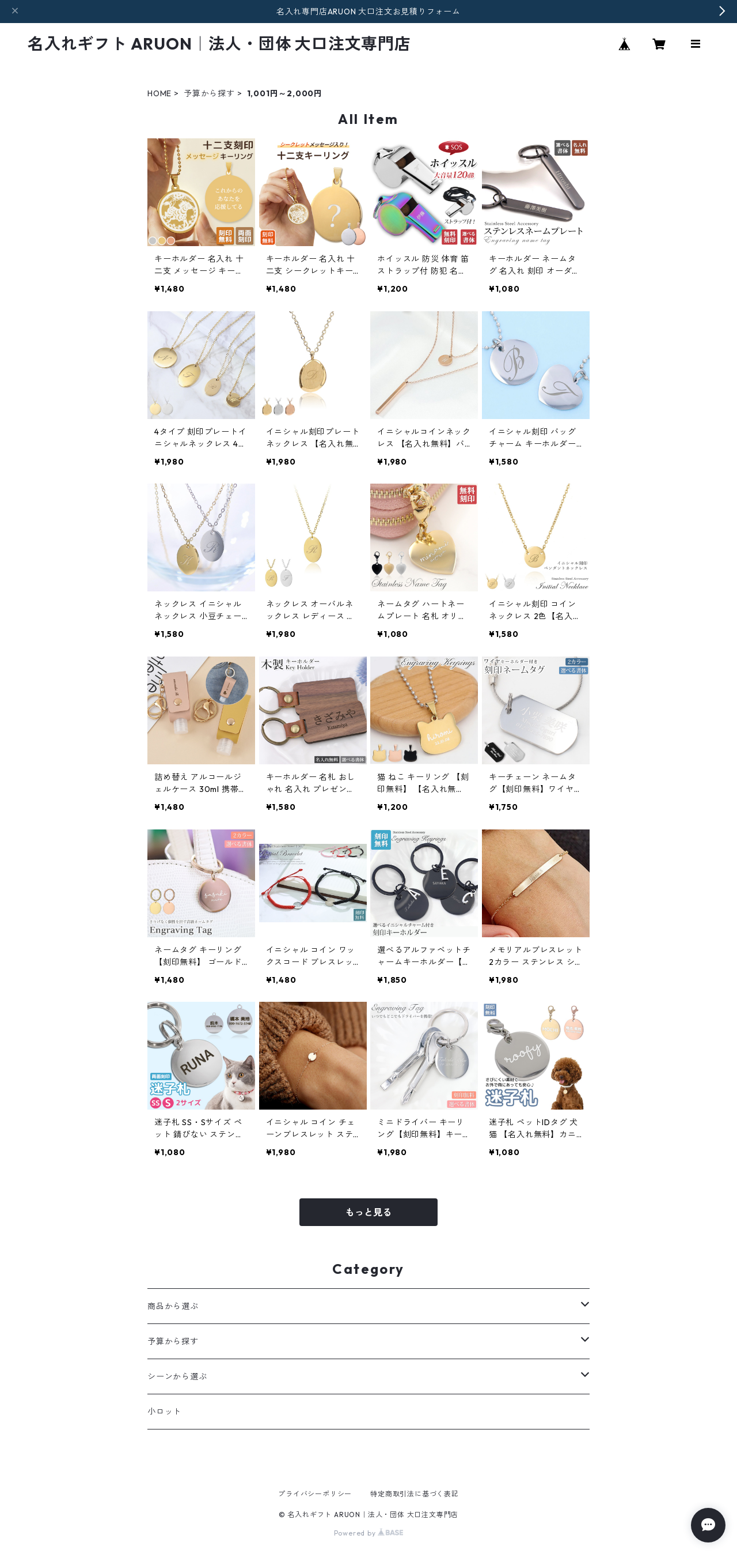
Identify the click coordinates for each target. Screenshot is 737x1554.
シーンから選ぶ (177, 1376)
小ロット (164, 1411)
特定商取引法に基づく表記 (414, 1493)
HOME (159, 93)
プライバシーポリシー (315, 1493)
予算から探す (209, 93)
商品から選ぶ (173, 1306)
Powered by (369, 1533)
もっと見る (368, 1212)
